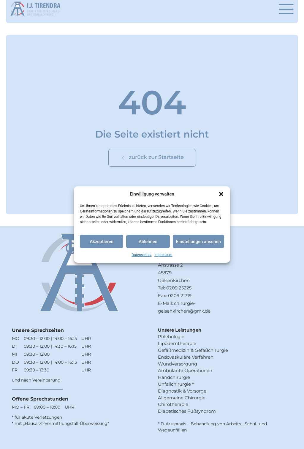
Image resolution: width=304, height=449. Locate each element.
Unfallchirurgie (174, 384)
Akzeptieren (101, 241)
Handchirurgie (174, 377)
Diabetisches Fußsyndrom (187, 411)
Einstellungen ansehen (198, 241)
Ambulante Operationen (185, 370)
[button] (221, 194)
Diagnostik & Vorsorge (182, 391)
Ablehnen (148, 241)
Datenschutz (141, 255)
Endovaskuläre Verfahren (185, 357)
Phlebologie (171, 336)
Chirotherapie (173, 404)
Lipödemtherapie (177, 343)
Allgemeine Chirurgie (181, 398)
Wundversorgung (177, 364)
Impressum (163, 255)
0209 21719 (179, 295)
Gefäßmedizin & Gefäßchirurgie (193, 350)
